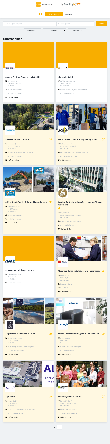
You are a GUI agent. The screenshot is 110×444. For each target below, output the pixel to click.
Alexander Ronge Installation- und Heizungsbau (79, 271)
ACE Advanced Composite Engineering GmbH (77, 139)
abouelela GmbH (65, 77)
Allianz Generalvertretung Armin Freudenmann (78, 334)
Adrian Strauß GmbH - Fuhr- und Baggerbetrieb (26, 202)
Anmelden (68, 14)
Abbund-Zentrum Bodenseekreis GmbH (22, 77)
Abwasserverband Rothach (17, 139)
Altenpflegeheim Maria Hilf (70, 396)
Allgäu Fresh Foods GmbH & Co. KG (20, 334)
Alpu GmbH (10, 396)
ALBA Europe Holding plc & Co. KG (20, 270)
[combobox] (30, 23)
